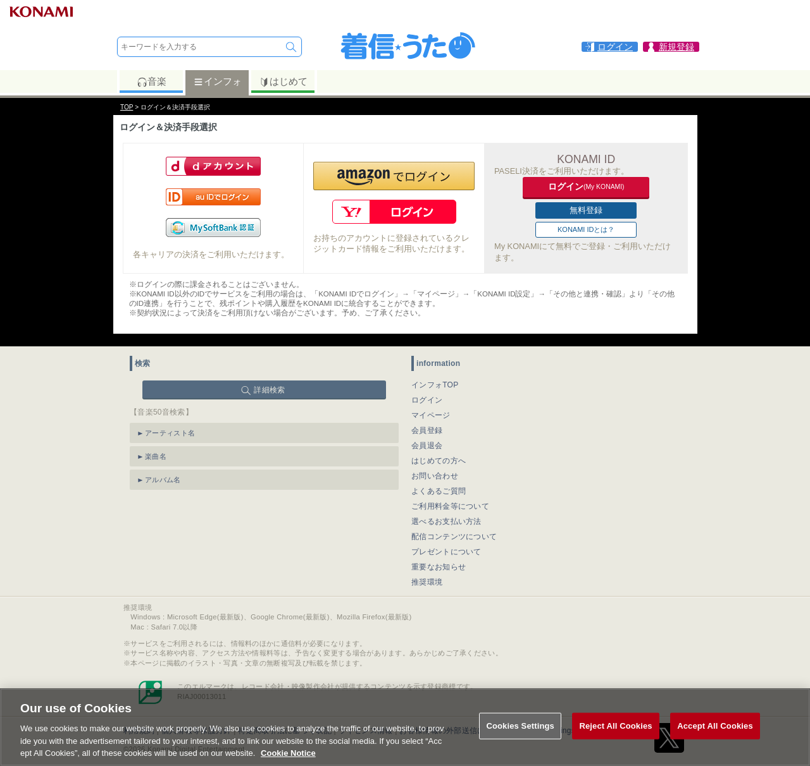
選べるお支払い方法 (446, 521)
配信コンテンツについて (454, 536)
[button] (394, 176)
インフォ (217, 81)
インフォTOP (435, 384)
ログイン (426, 400)
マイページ (431, 415)
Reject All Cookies (615, 726)
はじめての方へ (438, 460)
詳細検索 (269, 390)
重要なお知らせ (438, 566)
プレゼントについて (446, 551)
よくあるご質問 (438, 491)
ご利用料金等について (450, 506)
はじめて (283, 81)
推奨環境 (426, 582)
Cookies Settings (520, 726)
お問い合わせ (434, 475)
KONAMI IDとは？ (586, 229)
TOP (126, 107)
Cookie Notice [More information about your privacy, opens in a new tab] (288, 753)
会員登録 (426, 430)
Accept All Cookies (715, 726)
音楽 (151, 81)
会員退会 (426, 445)
